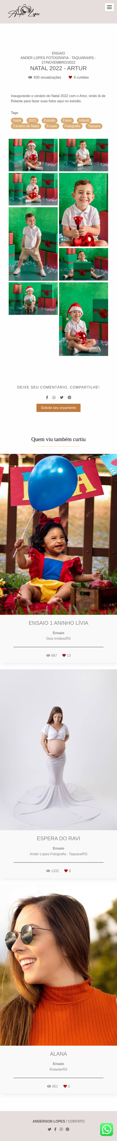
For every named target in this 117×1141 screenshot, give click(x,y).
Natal (17, 120)
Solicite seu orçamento (58, 408)
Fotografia (72, 126)
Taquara (94, 126)
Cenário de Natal (26, 126)
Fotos (67, 120)
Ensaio (52, 126)
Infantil (84, 120)
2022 (32, 120)
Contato (76, 1121)
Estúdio (49, 120)
